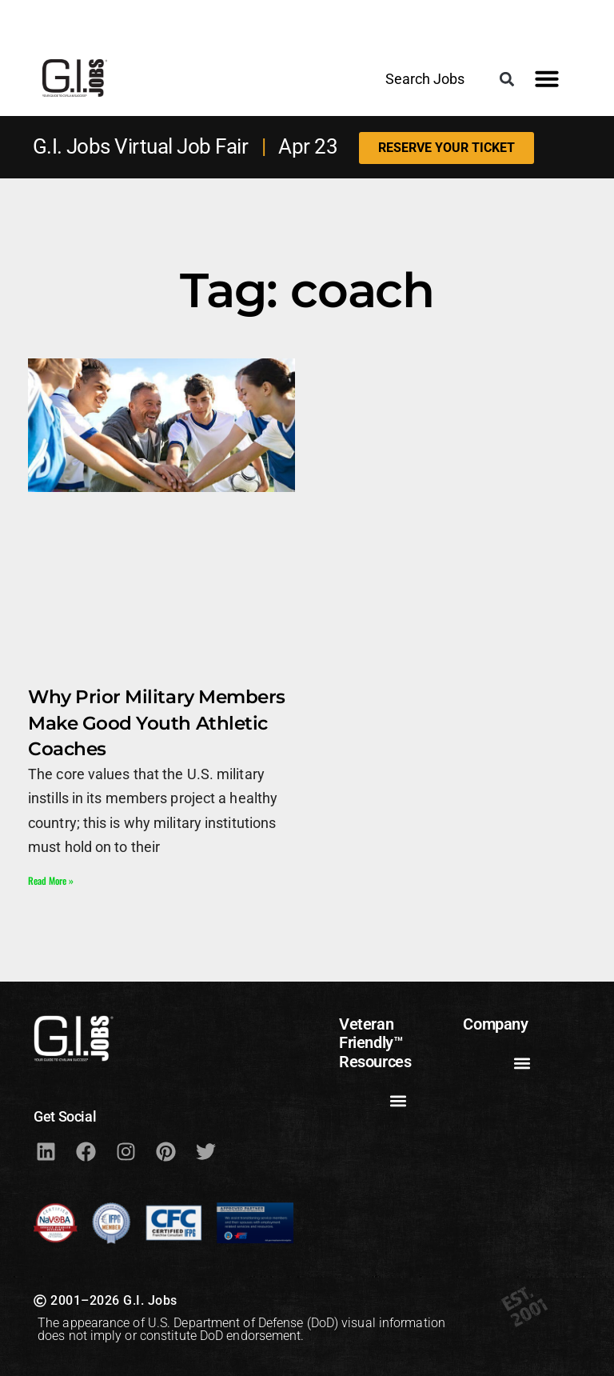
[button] (506, 79)
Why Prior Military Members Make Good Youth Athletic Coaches (156, 722)
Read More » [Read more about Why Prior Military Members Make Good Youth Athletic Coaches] (51, 880)
